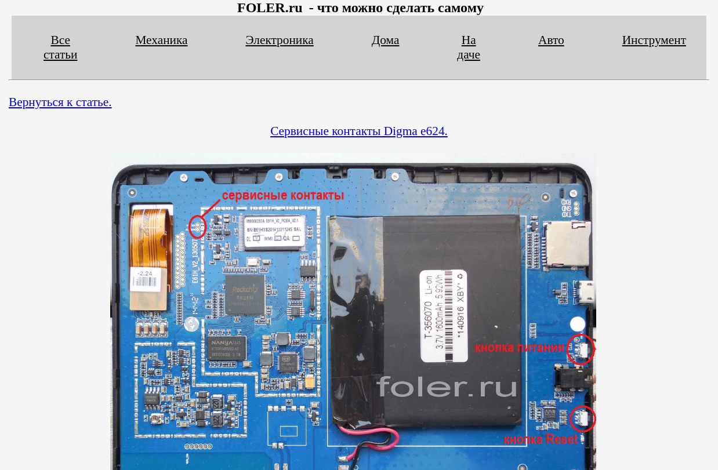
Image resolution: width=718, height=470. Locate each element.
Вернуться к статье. (60, 102)
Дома (386, 40)
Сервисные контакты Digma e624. (359, 131)
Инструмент (654, 40)
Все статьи (60, 47)
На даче (468, 47)
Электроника (280, 40)
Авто (551, 40)
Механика (161, 40)
